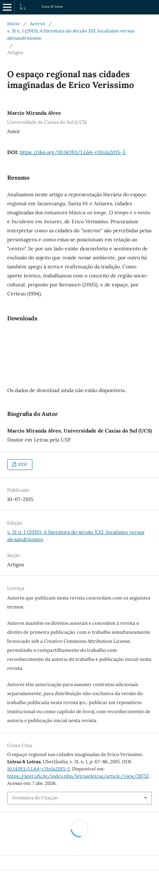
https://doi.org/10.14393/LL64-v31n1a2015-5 (73, 152)
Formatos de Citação (35, 798)
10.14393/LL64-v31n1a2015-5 (38, 769)
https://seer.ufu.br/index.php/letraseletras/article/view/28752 (78, 776)
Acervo (37, 24)
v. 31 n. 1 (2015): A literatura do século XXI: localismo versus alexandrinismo (71, 34)
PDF (22, 464)
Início (13, 24)
